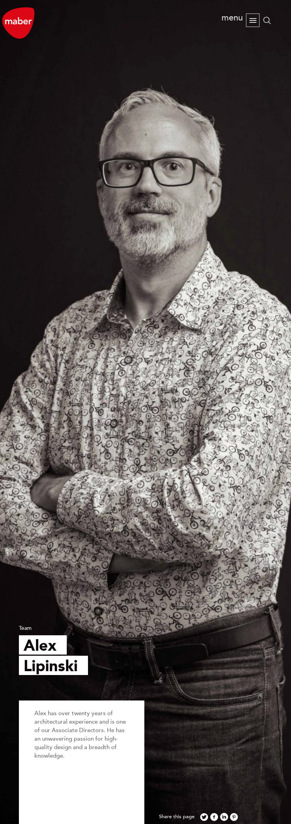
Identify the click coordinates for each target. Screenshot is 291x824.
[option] (145, 412)
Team (25, 628)
